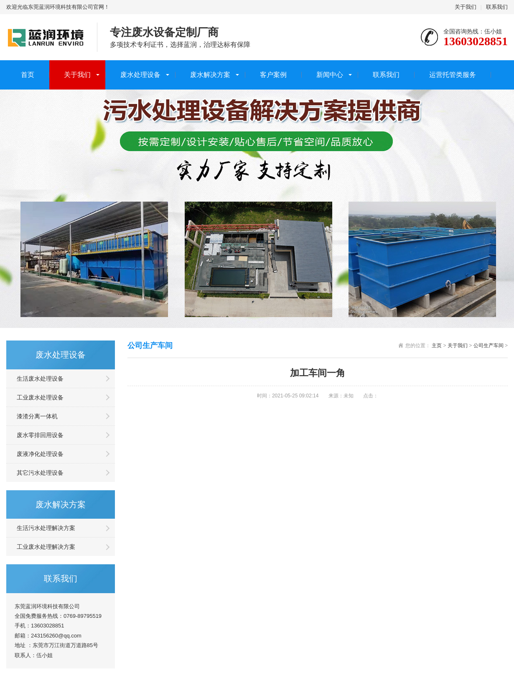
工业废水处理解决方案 (46, 546)
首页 (27, 74)
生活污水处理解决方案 (46, 528)
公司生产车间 (488, 345)
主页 (437, 345)
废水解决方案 (210, 74)
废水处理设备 (140, 74)
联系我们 (497, 7)
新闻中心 (329, 74)
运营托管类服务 (452, 74)
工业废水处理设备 (40, 397)
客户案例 (273, 74)
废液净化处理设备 (40, 454)
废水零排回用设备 (40, 435)
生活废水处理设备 (40, 378)
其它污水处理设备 (40, 472)
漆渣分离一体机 (37, 416)
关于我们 (465, 7)
